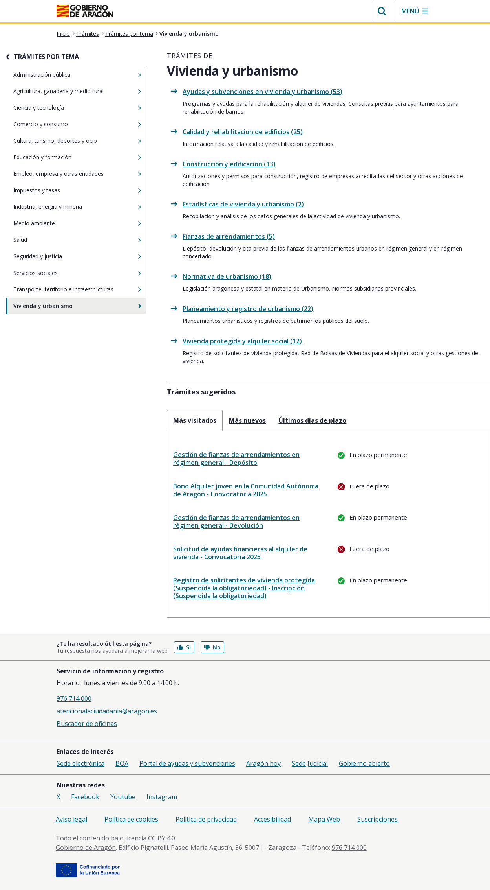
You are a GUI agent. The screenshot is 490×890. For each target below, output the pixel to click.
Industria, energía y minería (69, 207)
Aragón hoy (263, 763)
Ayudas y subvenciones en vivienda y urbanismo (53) (262, 91)
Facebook (85, 796)
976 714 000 (74, 698)
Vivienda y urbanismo (69, 306)
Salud (69, 240)
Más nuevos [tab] (247, 420)
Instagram (161, 796)
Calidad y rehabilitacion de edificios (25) (243, 131)
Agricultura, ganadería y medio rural (69, 91)
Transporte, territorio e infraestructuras (69, 289)
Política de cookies (131, 819)
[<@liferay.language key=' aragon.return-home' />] (85, 12)
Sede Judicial (310, 763)
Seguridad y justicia (69, 256)
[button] (381, 11)
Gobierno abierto (364, 763)
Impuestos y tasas (69, 190)
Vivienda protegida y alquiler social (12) (242, 341)
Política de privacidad (206, 819)
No (212, 647)
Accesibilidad (272, 819)
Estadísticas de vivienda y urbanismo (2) (243, 204)
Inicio (63, 33)
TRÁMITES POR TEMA (46, 56)
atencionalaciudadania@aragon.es (107, 711)
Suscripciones (377, 819)
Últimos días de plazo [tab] (312, 420)
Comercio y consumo (69, 124)
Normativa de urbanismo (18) (227, 276)
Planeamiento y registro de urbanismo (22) (248, 308)
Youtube (122, 796)
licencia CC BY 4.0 (150, 838)
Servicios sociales (69, 273)
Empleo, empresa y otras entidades (69, 174)
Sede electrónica (80, 763)
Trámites (87, 33)
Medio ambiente (69, 223)
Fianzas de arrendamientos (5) (229, 236)
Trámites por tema (129, 33)
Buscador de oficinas (87, 723)
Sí (184, 647)
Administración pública (69, 74)
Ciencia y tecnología (69, 107)
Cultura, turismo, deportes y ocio (69, 140)
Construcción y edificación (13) (229, 164)
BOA (121, 763)
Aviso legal (71, 819)
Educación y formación (69, 157)
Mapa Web (324, 819)
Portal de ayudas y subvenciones (187, 763)
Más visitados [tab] (194, 420)
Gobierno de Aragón (86, 847)
